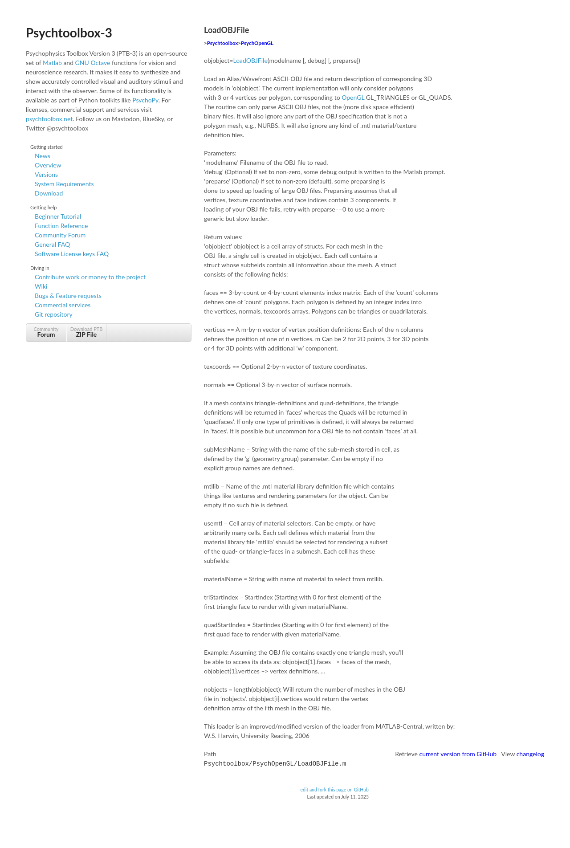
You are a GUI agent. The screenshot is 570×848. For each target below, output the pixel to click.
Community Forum (60, 235)
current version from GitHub (458, 754)
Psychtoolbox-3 (69, 32)
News (42, 155)
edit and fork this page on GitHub (334, 788)
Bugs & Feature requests (68, 295)
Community (46, 332)
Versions (46, 174)
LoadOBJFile (250, 60)
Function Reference (61, 225)
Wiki (41, 286)
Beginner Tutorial (58, 216)
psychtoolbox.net (49, 118)
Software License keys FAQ (72, 253)
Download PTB (86, 332)
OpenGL (353, 97)
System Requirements (64, 184)
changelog (530, 754)
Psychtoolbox (222, 43)
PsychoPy (145, 100)
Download (49, 193)
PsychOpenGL (257, 43)
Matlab (52, 62)
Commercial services (62, 305)
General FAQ (52, 244)
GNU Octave (92, 62)
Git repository (54, 314)
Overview (48, 165)
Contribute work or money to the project (90, 277)
